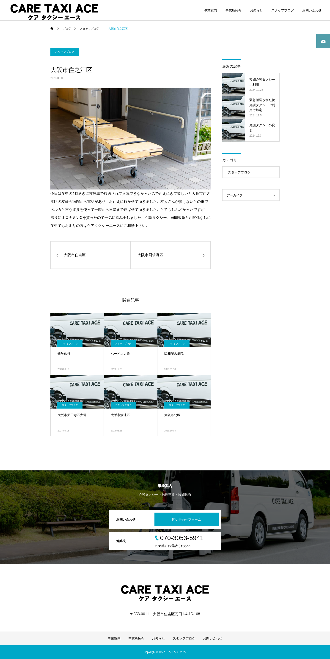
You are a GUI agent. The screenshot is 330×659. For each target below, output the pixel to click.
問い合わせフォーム (186, 519)
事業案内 (210, 10)
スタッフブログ (282, 10)
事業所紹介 (234, 10)
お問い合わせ (312, 10)
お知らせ (256, 10)
